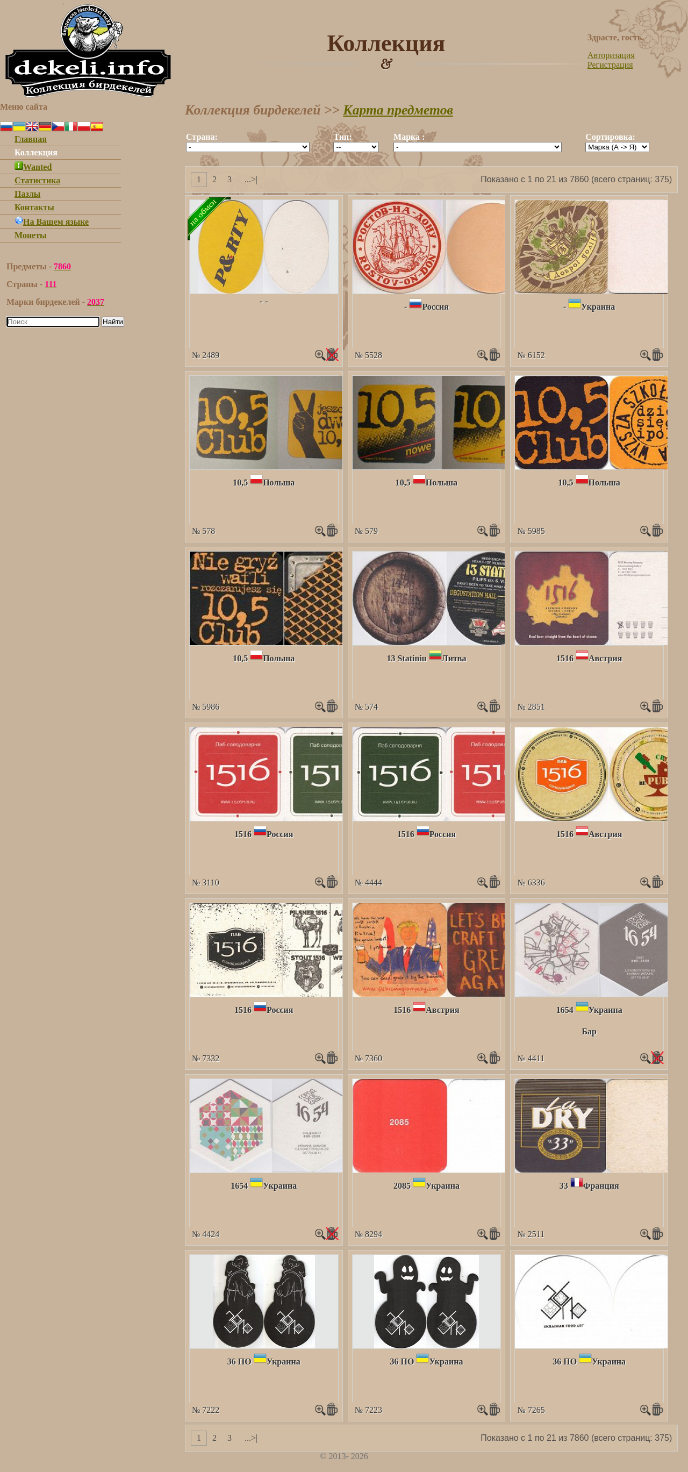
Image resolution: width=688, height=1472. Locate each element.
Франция (601, 1185)
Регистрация (610, 64)
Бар (589, 1031)
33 (564, 1185)
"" (248, 147)
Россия (435, 306)
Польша (279, 482)
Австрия (605, 658)
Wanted (33, 167)
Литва (454, 658)
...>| (251, 179)
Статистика (37, 180)
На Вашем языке (52, 221)
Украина (598, 306)
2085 (402, 1185)
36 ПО (239, 1361)
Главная (31, 139)
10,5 (240, 482)
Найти (113, 322)
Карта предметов (398, 110)
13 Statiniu (407, 658)
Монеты (31, 235)
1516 (565, 658)
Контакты (34, 207)
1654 (565, 1009)
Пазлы (27, 193)
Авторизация (611, 55)
